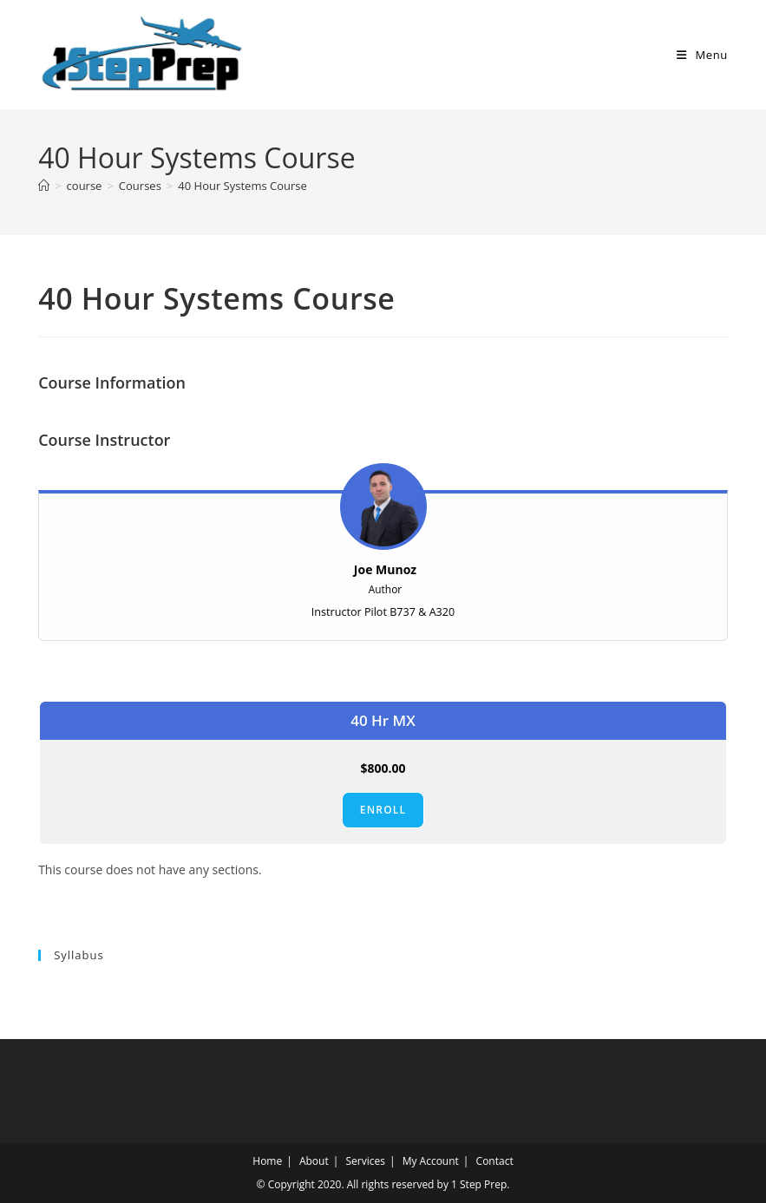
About (314, 1161)
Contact (495, 1161)
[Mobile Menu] (702, 54)
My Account (431, 1161)
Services (364, 1161)
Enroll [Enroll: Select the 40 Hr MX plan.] (383, 809)
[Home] (43, 185)
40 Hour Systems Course (242, 185)
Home (267, 1161)
